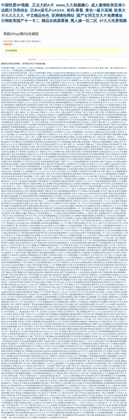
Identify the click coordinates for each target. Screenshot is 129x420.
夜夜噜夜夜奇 (34, 166)
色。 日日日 (64, 376)
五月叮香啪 (116, 243)
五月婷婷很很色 (85, 344)
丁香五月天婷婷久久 (91, 225)
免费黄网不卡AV (58, 83)
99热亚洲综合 (98, 262)
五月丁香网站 (10, 248)
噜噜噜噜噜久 (116, 117)
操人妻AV (54, 304)
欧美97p (98, 193)
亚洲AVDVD (42, 105)
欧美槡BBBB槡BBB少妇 (70, 75)
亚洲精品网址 (86, 262)
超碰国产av (76, 80)
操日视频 (94, 83)
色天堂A (29, 344)
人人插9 (87, 213)
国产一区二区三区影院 (25, 405)
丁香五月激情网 (107, 393)
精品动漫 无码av (111, 248)
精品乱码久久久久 (109, 152)
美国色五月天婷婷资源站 (101, 147)
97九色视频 (77, 238)
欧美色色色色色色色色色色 (17, 149)
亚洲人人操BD (24, 349)
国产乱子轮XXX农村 (115, 321)
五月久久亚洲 (86, 351)
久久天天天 (24, 307)
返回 (23, 41)
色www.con (111, 161)
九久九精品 (92, 120)
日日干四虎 (35, 346)
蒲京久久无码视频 (52, 398)
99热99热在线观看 (19, 230)
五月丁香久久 (31, 221)
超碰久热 (15, 238)
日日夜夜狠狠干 (93, 97)
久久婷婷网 (87, 257)
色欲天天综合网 (66, 304)
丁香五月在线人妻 (94, 371)
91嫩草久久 (115, 181)
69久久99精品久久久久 (52, 134)
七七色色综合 (92, 201)
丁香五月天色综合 (115, 189)
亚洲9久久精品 (43, 341)
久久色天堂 (83, 373)
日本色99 (52, 233)
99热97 (57, 270)
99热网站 (102, 129)
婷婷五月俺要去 (70, 344)
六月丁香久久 (108, 255)
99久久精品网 (14, 171)
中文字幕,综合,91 (28, 161)
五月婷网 (69, 198)
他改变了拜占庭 (37, 393)
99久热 (58, 329)
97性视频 (85, 336)
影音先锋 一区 (25, 73)
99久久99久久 (115, 267)
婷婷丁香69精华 (89, 88)
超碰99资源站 (39, 361)
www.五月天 (65, 282)
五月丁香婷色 (85, 346)
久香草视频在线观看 (96, 356)
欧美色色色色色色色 (74, 326)
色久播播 (40, 245)
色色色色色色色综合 (36, 319)
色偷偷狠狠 (110, 174)
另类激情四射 (28, 378)
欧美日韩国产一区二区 (28, 122)
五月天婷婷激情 (64, 142)
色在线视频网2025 (36, 383)
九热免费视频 (108, 349)
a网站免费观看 (64, 193)
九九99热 (81, 164)
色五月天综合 (82, 122)
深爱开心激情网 (22, 304)
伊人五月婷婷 (99, 410)
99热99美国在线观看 (52, 107)
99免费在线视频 (64, 403)
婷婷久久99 (86, 100)
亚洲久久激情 (97, 235)
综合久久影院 (65, 88)
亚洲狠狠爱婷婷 (96, 398)
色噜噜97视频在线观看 (84, 216)
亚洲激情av (46, 353)
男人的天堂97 (73, 262)
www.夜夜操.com (73, 100)
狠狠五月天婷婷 (12, 115)
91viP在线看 (11, 321)
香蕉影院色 (66, 334)
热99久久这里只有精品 (115, 260)
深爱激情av (31, 105)
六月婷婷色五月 (74, 385)
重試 (16, 41)
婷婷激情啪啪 (30, 341)
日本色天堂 (86, 166)
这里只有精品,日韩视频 (20, 393)
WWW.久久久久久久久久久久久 (54, 240)
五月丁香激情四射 (83, 285)
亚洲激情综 (84, 83)
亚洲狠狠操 (32, 255)
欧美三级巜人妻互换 (42, 324)
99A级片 (118, 225)
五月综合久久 (63, 171)
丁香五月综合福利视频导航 (54, 169)
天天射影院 (67, 218)
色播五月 (94, 304)
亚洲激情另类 (10, 159)
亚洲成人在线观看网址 (33, 398)
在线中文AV (25, 198)
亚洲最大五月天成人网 (32, 203)
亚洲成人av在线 (75, 137)
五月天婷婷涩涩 (95, 102)
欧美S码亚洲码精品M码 (92, 282)
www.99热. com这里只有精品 (107, 292)
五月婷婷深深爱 (75, 240)
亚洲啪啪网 (119, 171)
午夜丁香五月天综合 (12, 137)
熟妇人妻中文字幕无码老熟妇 (105, 400)
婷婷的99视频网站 (63, 102)
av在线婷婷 (110, 334)
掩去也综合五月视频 (33, 134)
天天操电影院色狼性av (90, 152)
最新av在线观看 (11, 196)
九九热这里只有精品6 (17, 255)
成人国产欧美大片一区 (39, 366)
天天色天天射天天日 (33, 88)
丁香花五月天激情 (19, 383)
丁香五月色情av (17, 381)
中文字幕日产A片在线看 (104, 105)
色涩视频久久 (21, 319)
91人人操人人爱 (38, 218)
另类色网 (67, 383)
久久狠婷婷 (85, 253)
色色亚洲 (19, 275)
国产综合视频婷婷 (66, 408)
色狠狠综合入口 (101, 230)
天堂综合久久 (33, 127)
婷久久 (110, 213)
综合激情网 (13, 363)
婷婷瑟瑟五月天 (39, 250)
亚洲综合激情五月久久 (53, 144)
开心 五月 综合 (21, 302)
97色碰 (65, 107)
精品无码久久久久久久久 (49, 206)
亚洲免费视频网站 (70, 353)
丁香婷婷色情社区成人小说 (97, 117)
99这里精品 (38, 142)
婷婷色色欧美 (51, 245)
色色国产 (69, 112)
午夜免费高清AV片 (94, 250)
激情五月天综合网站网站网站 (55, 137)
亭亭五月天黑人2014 (26, 179)
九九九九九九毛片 (68, 292)
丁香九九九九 (34, 415)
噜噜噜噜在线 (88, 238)
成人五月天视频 (29, 245)
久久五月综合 (111, 159)
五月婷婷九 (108, 353)
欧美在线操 (48, 368)
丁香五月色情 (64, 110)
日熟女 (20, 321)
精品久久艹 (33, 302)
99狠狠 (47, 326)
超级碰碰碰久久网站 (109, 142)
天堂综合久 (102, 176)
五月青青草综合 (97, 95)
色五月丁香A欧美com (98, 115)
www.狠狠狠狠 (110, 90)
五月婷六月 (65, 80)
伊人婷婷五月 (54, 294)
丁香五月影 (80, 92)
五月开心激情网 (29, 191)
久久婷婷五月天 (11, 110)
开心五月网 (79, 299)
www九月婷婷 (88, 193)
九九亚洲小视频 (79, 218)
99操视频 (85, 184)
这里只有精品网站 (81, 304)
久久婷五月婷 (37, 326)
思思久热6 (45, 164)
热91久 (22, 309)
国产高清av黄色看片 (50, 189)
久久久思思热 (121, 294)
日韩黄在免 (66, 238)
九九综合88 (76, 166)
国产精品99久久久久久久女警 (71, 275)
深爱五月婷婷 (120, 353)
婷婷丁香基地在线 (67, 272)
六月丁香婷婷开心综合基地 (12, 223)
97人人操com (50, 395)
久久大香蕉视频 (70, 255)
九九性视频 (65, 166)
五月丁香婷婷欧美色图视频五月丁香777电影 (23, 156)
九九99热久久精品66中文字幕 (22, 371)
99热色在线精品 (95, 329)
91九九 (76, 85)
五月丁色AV (37, 132)
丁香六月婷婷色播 (50, 88)
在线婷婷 (98, 216)
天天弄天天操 (76, 280)
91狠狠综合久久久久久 (111, 206)
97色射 (75, 223)
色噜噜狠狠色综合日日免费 (49, 196)
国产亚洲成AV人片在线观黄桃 (98, 275)
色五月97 (105, 97)
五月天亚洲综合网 (87, 245)
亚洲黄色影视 (119, 213)
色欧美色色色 (23, 83)
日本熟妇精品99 (15, 339)
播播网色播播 (24, 373)
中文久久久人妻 (72, 83)
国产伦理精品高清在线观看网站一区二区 (67, 208)
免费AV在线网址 (19, 117)
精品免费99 (77, 334)
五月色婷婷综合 (12, 280)
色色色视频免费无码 (64, 201)
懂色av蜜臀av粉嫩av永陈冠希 (74, 329)
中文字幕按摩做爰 (103, 376)
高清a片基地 (13, 307)
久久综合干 (46, 159)
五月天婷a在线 (57, 228)
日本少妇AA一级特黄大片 (82, 78)
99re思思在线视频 (32, 164)
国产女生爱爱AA (88, 376)
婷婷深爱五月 (37, 356)
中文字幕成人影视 (105, 196)
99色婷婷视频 (75, 225)
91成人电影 (21, 248)
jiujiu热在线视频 (60, 95)
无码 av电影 (65, 78)
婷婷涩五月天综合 (28, 334)
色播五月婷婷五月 (100, 344)
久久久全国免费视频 (76, 161)
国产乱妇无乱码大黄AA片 (23, 95)
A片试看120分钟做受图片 (58, 378)
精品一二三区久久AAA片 (82, 403)
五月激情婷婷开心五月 (64, 120)
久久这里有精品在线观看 (86, 272)
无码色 (55, 275)
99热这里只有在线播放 (40, 149)
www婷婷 (44, 294)
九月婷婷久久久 (116, 85)
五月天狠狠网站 (50, 156)
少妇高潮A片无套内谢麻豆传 (30, 225)
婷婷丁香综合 (118, 132)
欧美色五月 (111, 410)
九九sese (20, 134)
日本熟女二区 (79, 112)
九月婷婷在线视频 (21, 235)
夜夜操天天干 (75, 191)
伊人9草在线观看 (15, 287)
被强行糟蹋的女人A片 (41, 363)
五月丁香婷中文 (97, 159)
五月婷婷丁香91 (109, 329)
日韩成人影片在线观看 (10, 161)
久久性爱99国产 (37, 317)
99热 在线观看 (103, 228)
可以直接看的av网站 (57, 181)
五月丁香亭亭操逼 (31, 275)
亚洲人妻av (73, 245)
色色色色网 (36, 159)
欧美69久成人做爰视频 (95, 289)
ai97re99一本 (111, 238)
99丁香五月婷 (114, 358)
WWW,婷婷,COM (19, 85)
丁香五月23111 (97, 334)
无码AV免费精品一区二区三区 (84, 179)
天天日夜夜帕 (114, 366)
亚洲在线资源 (41, 80)
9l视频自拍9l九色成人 (13, 277)
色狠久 (50, 73)
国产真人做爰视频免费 (71, 294)
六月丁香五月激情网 (88, 211)
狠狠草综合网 (102, 390)
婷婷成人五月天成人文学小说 (87, 319)
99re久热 (8, 336)
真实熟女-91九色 (103, 395)
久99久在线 (46, 139)
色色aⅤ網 (72, 277)
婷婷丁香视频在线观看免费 (42, 90)
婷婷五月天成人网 (110, 317)
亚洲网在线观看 (68, 176)
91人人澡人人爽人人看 (54, 112)
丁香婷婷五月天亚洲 (87, 171)
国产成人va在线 (76, 107)
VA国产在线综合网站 (113, 235)
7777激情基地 (31, 97)
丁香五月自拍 (109, 149)
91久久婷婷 (102, 366)
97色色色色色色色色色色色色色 (83, 156)
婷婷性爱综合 (48, 102)
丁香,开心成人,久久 (27, 110)
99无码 (77, 336)
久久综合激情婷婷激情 (77, 243)
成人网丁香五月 (25, 361)
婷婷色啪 (14, 361)
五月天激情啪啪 (118, 376)
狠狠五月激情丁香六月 (49, 282)
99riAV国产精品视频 (23, 176)
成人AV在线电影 (11, 385)
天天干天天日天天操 (83, 260)
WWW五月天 (11, 75)
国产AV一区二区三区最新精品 (114, 270)
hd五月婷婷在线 (29, 272)
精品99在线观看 (115, 115)
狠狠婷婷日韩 (71, 415)
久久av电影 (110, 304)
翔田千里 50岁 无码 (36, 329)
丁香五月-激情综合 (26, 376)
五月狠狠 (73, 171)
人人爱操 (24, 186)
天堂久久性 (76, 193)
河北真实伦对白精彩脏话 (64, 73)
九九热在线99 (114, 107)
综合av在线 (9, 176)
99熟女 (55, 179)
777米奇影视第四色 (101, 181)
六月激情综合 (34, 260)
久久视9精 (37, 297)
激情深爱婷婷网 (23, 346)
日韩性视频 (74, 376)
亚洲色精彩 (57, 324)
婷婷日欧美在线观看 (66, 122)
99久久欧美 (104, 280)
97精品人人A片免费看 (52, 265)
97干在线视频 (59, 198)
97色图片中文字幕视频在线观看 (106, 257)
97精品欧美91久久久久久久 (93, 174)
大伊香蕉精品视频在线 (47, 193)
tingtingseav (115, 164)
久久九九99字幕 (90, 176)
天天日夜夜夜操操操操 (40, 373)
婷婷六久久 (62, 132)
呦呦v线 (99, 245)
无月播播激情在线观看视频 (15, 240)
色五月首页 (93, 85)
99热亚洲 (80, 289)
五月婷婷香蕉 (59, 100)
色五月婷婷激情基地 (45, 161)
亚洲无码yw (25, 218)
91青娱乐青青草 (93, 393)
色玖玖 (108, 203)
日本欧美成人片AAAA (48, 122)
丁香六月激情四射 (8, 179)
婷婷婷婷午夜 (41, 233)
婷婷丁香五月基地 (117, 169)
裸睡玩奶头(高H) (59, 154)
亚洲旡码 (74, 341)
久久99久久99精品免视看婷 (67, 253)
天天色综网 (77, 265)
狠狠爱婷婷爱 (80, 198)
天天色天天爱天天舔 (54, 235)
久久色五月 (58, 129)
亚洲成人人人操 (15, 312)
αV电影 (111, 294)
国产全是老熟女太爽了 (95, 161)
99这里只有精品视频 (105, 73)
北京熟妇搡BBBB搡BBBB (47, 371)
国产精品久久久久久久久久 (57, 361)
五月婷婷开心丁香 (11, 218)
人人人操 (81, 117)
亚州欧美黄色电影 (68, 398)
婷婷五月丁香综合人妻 (31, 410)
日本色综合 (94, 184)
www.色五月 (106, 132)
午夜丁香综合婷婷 (53, 176)
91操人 (20, 189)
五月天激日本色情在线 (49, 211)
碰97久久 (100, 221)
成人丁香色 (95, 144)
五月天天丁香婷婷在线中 (16, 166)
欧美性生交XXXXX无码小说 (112, 253)
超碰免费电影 (97, 383)
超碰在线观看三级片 (101, 154)
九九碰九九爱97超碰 (33, 265)
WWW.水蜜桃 (84, 159)
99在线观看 (64, 280)
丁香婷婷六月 (33, 294)
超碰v (24, 181)
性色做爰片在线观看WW (11, 206)
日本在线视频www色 (118, 230)
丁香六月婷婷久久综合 (117, 176)
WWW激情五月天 (84, 307)
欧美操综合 (16, 191)
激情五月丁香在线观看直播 (105, 78)
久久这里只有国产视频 (21, 253)
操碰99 (68, 248)
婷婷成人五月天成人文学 (46, 110)
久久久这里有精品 (24, 299)
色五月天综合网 (24, 326)
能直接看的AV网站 (26, 129)
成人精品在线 (45, 275)
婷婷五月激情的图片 (22, 356)
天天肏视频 (76, 282)
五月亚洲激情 (26, 142)
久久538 (100, 88)
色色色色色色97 (110, 110)
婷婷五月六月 (49, 400)
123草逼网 (59, 267)
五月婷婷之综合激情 (38, 307)
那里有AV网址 (56, 255)
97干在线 (27, 339)
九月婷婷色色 (58, 139)
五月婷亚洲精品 (42, 213)
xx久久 (79, 176)
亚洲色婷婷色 (63, 156)
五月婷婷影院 (117, 184)
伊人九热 (96, 137)
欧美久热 (14, 122)
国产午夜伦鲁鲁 (33, 100)
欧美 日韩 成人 (24, 363)
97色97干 (25, 124)
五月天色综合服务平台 (94, 203)
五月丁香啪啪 (39, 285)
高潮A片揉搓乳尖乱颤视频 (84, 297)
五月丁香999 (50, 393)
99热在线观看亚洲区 (72, 381)
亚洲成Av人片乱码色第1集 (106, 80)
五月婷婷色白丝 (119, 381)
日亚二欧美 (52, 408)
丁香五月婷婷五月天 (32, 189)
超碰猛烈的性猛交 (59, 351)
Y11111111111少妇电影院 (29, 228)
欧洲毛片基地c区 (8, 346)
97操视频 (55, 166)
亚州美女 (121, 159)
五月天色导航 (63, 321)
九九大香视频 (26, 171)
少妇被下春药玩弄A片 (69, 317)
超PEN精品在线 (80, 349)
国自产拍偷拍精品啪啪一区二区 (95, 233)
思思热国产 (78, 124)
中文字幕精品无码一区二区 (89, 270)
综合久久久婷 (23, 366)
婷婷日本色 (107, 307)
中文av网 (119, 250)
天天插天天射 (61, 400)
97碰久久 (122, 289)
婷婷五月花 (18, 341)
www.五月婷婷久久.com (86, 73)
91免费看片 (61, 346)
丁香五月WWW (108, 75)
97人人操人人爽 (17, 88)
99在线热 (97, 307)
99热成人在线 (83, 277)
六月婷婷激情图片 (74, 358)
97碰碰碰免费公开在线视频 (106, 309)
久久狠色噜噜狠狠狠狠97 (57, 250)
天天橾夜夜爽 (99, 260)
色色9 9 (48, 179)
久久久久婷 (51, 171)
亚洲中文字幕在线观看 (69, 211)
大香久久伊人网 (70, 134)
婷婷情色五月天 (49, 132)
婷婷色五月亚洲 (119, 203)
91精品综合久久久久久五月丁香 (50, 289)
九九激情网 (28, 270)
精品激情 (78, 149)
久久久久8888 (37, 314)
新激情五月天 (82, 398)
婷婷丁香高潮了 (112, 100)
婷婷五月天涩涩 (88, 395)
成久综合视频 (67, 206)
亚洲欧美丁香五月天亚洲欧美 (110, 198)
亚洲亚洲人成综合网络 (30, 120)
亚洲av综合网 (87, 75)
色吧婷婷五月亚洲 (112, 361)
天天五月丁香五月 (53, 218)
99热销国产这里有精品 (38, 181)
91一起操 (39, 376)
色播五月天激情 (47, 120)
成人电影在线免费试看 (15, 184)
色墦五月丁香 (59, 415)
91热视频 (95, 253)
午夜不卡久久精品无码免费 (89, 186)
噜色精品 (39, 351)
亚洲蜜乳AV (19, 351)
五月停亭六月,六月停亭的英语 (45, 280)
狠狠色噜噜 (54, 75)
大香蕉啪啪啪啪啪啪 (107, 179)
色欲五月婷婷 (57, 312)
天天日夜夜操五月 (25, 324)
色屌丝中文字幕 (8, 147)
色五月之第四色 (114, 415)
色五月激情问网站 (33, 184)
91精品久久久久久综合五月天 (29, 102)
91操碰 (41, 417)
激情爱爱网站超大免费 (86, 324)
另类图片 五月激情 (77, 302)
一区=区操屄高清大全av (11, 408)
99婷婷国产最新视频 (111, 134)
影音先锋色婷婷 (23, 159)
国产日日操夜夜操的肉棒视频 (113, 341)
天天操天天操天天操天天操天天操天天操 (45, 147)
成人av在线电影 (69, 324)
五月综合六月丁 (58, 230)
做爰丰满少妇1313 (69, 270)
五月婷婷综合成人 (112, 112)
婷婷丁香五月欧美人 (53, 383)
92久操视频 (27, 408)
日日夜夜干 (6, 169)
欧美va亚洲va (14, 124)
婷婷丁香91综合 (70, 373)
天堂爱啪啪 (51, 85)
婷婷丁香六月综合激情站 (92, 361)
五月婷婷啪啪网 (49, 297)
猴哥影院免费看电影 (9, 309)
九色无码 (86, 383)
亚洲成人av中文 (117, 388)
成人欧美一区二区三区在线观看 (53, 277)
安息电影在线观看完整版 (27, 208)
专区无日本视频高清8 (40, 358)
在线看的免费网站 (87, 405)
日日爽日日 (70, 289)
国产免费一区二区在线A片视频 (77, 144)
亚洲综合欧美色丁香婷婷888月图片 (87, 248)
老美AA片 (105, 144)
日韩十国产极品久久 (105, 171)
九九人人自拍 (24, 358)
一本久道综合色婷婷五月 (17, 417)
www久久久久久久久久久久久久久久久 (80, 129)
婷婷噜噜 (14, 358)
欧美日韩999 (17, 282)
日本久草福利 (72, 230)
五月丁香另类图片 (66, 285)
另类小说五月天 (114, 223)
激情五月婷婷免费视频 (92, 149)
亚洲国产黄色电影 (38, 124)
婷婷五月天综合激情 (79, 115)
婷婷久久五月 (109, 245)
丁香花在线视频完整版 (39, 304)
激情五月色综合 (110, 314)
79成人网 (103, 378)
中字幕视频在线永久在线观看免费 (53, 302)
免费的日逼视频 (88, 381)
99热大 (117, 196)
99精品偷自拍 (52, 124)
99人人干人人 (105, 201)
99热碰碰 (65, 341)
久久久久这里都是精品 (72, 257)
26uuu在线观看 (103, 324)
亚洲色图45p (70, 413)
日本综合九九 (48, 203)
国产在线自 (67, 356)
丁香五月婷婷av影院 (113, 95)
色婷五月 (59, 344)
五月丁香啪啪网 (80, 356)
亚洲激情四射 (10, 189)
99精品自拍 (48, 95)
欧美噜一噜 (56, 353)
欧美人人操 (46, 230)
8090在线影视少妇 (84, 154)
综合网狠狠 (9, 107)
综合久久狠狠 (42, 334)
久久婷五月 (106, 319)
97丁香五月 (32, 248)
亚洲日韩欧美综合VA (46, 117)
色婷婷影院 (19, 216)
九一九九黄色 (55, 213)
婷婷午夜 (46, 243)
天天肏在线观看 (81, 127)
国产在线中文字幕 (91, 265)
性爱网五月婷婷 (78, 97)
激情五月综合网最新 (86, 390)
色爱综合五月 (17, 169)
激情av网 (121, 161)
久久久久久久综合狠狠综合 (23, 80)
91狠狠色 (38, 270)
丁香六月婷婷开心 (56, 105)
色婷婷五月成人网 (85, 415)
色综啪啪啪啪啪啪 (106, 331)
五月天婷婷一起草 (77, 388)
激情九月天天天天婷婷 (56, 262)
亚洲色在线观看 (38, 339)
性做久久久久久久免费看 (46, 405)
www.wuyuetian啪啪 (14, 265)
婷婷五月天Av (98, 166)
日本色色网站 (12, 267)
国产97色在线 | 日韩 (53, 381)
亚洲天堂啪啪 (120, 191)
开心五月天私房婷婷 (85, 292)
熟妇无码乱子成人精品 (34, 381)
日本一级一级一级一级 (17, 329)
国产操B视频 (96, 314)
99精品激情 (29, 233)
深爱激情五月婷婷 (86, 309)
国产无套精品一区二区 (74, 203)
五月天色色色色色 (23, 395)
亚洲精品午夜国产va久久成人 (97, 208)
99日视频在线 (58, 413)
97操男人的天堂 (28, 174)
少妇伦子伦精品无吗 (9, 73)
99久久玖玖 (47, 410)
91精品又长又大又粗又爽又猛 (38, 154)
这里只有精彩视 (104, 272)
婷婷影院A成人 (90, 326)
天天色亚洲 (71, 169)
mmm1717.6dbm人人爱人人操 (51, 248)
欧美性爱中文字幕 (118, 144)
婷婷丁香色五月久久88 (40, 83)
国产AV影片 (105, 184)
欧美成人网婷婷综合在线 (47, 272)
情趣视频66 (11, 299)
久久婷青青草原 (12, 334)
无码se (4, 171)
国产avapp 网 (57, 260)
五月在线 (22, 196)
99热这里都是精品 (61, 184)
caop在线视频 (34, 139)
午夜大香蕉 (43, 208)
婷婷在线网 (88, 358)
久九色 (37, 344)
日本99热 (78, 206)
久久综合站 (71, 117)
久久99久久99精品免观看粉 (98, 388)
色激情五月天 (84, 223)
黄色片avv (8, 260)
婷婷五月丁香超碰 (26, 75)
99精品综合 (23, 139)
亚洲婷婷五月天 (20, 260)
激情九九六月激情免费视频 (95, 107)
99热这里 (31, 78)
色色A (94, 368)
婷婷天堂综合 (20, 107)
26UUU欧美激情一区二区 (74, 410)
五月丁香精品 (57, 373)
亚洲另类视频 (75, 361)
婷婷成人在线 (96, 317)
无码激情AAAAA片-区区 (68, 405)
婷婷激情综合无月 (89, 339)
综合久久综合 (119, 166)
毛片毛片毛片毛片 (58, 358)
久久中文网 (63, 245)
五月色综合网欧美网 (32, 169)
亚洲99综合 (41, 78)
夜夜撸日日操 (12, 373)
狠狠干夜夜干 (56, 366)
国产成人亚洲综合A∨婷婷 (100, 277)
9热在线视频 (99, 385)
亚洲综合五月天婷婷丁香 (98, 169)
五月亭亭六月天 (48, 346)
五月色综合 (58, 410)
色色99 (90, 410)
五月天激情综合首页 (91, 206)
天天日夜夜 (101, 297)
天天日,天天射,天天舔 (10, 297)
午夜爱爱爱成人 (67, 92)
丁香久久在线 (101, 189)
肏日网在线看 (85, 368)
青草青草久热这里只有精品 (54, 186)
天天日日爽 (59, 368)
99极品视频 (72, 90)
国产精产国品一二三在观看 (42, 201)
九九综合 (71, 154)
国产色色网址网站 (30, 206)
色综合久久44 (80, 201)
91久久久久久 (39, 171)
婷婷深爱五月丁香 (15, 233)
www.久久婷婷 (38, 349)
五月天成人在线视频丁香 (41, 198)
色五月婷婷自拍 (58, 326)
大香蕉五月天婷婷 (13, 289)
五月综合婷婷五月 (65, 216)
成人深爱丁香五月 (70, 366)
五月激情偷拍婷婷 (79, 102)
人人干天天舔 (65, 223)
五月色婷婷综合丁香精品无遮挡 (73, 287)
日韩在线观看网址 (90, 280)
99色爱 (39, 186)
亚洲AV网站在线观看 (80, 142)
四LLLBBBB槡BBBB (31, 388)
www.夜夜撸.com (37, 235)
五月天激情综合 (95, 134)
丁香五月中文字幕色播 (42, 336)
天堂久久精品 (10, 270)
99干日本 (69, 139)
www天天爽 (39, 112)
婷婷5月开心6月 (29, 289)
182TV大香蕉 (18, 97)
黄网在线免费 (108, 250)
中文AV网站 (84, 317)
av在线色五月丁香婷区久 (36, 152)
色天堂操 (37, 243)
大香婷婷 (38, 95)
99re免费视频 (34, 230)
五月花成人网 (21, 415)
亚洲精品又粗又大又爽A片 (30, 403)
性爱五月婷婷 (38, 395)
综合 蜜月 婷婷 (26, 115)
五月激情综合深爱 (35, 107)
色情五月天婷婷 (92, 92)
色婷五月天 (46, 260)
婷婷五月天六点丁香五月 (33, 287)
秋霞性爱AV (66, 174)
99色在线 (13, 139)
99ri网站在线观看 (118, 405)
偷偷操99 (101, 124)
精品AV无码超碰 (8, 344)
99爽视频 (83, 85)
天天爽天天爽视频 (32, 321)
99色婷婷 (115, 287)
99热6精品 (102, 368)
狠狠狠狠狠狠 (12, 349)
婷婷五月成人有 (52, 287)
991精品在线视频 (24, 250)
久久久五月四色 (46, 127)
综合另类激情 (117, 324)
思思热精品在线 (51, 376)
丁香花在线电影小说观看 (112, 218)
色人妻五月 (6, 378)
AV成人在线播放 (99, 213)
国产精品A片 (7, 272)
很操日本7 (59, 203)
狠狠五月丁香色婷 (17, 152)
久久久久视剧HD (113, 385)
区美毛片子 (92, 198)
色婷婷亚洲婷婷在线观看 (72, 213)
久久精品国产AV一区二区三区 (107, 403)
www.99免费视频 (32, 223)
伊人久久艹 (83, 353)
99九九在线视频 (72, 267)
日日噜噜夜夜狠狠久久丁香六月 (29, 144)
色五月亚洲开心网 (77, 371)
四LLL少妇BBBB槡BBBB (29, 385)
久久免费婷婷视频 (62, 115)
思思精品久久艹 (96, 353)
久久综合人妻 (88, 80)
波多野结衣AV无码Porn (90, 267)
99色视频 (74, 321)
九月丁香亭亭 (62, 393)
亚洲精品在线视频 (66, 319)
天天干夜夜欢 (55, 334)
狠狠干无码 (67, 265)
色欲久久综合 (15, 388)
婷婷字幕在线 (10, 285)
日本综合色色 (15, 245)
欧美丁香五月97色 (77, 393)
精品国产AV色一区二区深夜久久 (36, 312)
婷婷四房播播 (54, 390)
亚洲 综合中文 (57, 149)
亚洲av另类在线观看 (90, 191)
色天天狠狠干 (43, 255)
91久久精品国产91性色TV (56, 417)
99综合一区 (6, 282)
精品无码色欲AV (64, 97)
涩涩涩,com (17, 378)
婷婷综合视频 (76, 378)
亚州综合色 (13, 376)
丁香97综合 (32, 85)
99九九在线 (77, 383)
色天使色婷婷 (81, 120)
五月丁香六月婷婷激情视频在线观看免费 (100, 240)
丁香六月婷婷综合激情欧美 (48, 238)
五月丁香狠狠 (7, 356)
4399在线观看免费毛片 (63, 336)
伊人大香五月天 (119, 307)
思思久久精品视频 (53, 257)
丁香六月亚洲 (111, 289)
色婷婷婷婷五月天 (90, 378)
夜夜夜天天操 (34, 240)
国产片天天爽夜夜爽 (85, 413)
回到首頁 (35, 41)
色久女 (9, 97)
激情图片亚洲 (114, 378)
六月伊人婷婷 (38, 176)
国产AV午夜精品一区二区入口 (86, 139)
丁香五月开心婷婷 (52, 174)
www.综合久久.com (25, 285)
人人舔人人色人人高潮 (31, 137)
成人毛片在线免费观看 (58, 191)
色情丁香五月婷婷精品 (15, 154)
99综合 (32, 186)
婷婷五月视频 (117, 92)
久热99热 (50, 329)
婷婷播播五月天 (115, 390)
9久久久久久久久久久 (112, 102)
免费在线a (87, 137)
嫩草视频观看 (53, 78)
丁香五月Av (119, 88)
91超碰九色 (82, 169)
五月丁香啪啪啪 (100, 358)
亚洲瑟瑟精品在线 (72, 105)
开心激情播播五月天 (60, 363)
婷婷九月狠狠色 (69, 307)
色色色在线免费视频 (44, 129)
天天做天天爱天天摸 (95, 112)
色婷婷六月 (108, 398)
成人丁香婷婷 (65, 179)
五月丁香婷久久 (117, 228)
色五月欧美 (87, 400)
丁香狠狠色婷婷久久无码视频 (101, 373)
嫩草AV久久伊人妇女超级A (103, 285)
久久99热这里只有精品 (43, 115)
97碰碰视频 (111, 356)
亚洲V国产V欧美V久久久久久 (79, 181)
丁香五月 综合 (7, 216)
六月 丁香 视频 (98, 100)
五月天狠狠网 (18, 336)
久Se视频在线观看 (117, 344)
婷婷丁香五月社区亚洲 (115, 124)
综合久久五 (82, 134)
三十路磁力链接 (119, 413)
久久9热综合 (75, 395)
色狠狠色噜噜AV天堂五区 (79, 314)
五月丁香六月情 (22, 317)
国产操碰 (34, 292)
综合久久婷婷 (87, 385)
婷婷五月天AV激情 (12, 142)
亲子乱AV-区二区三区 (69, 221)
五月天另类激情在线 (26, 390)
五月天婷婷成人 (116, 233)
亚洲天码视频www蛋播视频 (56, 314)
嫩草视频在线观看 (77, 250)
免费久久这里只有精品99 (48, 221)
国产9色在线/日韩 (105, 120)
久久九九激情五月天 (114, 122)
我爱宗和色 (103, 326)
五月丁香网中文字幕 (53, 356)
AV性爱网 (109, 166)
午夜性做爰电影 (60, 309)
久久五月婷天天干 (72, 228)
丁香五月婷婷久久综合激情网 (33, 262)
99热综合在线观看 (61, 388)
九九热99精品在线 (37, 257)
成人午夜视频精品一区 (77, 132)
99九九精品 (76, 88)
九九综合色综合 (74, 233)
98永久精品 (6, 193)
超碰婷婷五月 (76, 110)
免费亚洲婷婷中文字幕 (93, 110)
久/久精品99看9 (39, 73)
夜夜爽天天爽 (42, 191)
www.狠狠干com (51, 225)
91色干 (102, 304)
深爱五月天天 (25, 132)
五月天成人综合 (68, 196)
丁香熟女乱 (95, 142)
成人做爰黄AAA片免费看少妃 (98, 302)
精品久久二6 (84, 341)
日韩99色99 (23, 257)
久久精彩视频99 (107, 225)
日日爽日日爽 (67, 299)
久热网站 (42, 85)
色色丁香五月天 (113, 129)
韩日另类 (106, 405)
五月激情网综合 (70, 147)
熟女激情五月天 (65, 85)
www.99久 (106, 186)
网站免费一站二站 (108, 346)
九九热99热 (72, 186)
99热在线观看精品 (59, 243)
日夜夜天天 (21, 353)
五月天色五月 (96, 255)
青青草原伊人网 (11, 129)
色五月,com (105, 92)
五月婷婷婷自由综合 (21, 201)
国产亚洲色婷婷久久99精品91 (63, 164)
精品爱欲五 (6, 383)
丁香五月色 (68, 149)
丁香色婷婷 (104, 85)
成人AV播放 (75, 184)
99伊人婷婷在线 (8, 395)
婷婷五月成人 (91, 299)
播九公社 (97, 75)
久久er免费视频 (54, 299)
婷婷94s (47, 351)
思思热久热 (105, 139)
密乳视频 (18, 272)
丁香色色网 (61, 117)
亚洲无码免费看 (94, 218)
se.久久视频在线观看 (73, 235)
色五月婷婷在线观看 (20, 292)
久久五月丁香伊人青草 (63, 127)
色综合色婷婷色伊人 (24, 243)
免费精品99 (20, 105)
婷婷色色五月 (72, 346)
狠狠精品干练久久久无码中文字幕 (28, 400)
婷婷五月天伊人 (75, 400)
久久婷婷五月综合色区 (32, 368)
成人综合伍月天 (105, 156)
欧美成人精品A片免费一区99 (18, 314)
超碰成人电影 (52, 319)
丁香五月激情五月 (86, 230)
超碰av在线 (75, 363)
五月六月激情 (83, 147)
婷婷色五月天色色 (117, 280)
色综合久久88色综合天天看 (30, 267)
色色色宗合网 (41, 378)
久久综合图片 (83, 255)
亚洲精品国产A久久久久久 (91, 312)
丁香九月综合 (54, 80)
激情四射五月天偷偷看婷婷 (99, 243)
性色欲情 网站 (50, 142)
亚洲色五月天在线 (31, 282)
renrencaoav (46, 100)
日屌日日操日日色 (72, 152)
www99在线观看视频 (49, 223)
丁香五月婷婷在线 (87, 221)
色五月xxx (14, 211)
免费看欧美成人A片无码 (16, 78)
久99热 (4, 233)
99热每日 (97, 351)
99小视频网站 (46, 388)
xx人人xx (14, 257)
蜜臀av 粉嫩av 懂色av (25, 213)
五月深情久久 (63, 395)
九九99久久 (92, 331)
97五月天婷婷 (71, 159)
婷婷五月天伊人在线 (106, 408)
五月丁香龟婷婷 (8, 415)
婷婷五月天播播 (8, 319)
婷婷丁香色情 (21, 147)
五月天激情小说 (109, 351)
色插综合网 (6, 292)
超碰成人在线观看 (103, 381)
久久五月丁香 (15, 181)
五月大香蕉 (95, 341)
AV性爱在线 (24, 90)
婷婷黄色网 (32, 196)
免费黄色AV (64, 371)
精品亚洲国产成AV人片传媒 (109, 299)
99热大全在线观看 (31, 277)
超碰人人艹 (100, 238)
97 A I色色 (20, 344)
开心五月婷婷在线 (56, 152)
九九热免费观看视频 (103, 413)
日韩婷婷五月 (90, 124)
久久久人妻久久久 (99, 223)
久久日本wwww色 (15, 398)
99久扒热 (123, 317)
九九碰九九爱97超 (97, 122)
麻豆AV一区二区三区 (47, 97)
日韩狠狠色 (29, 351)
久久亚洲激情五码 (28, 238)
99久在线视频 (41, 390)
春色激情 (76, 174)
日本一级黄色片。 (109, 137)
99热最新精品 (100, 415)
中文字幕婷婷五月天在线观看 (24, 193)
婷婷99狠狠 (32, 117)
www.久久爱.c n (41, 75)
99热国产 (109, 88)
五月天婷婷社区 (55, 307)
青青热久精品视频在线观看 (43, 253)
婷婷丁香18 (9, 275)
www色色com (74, 351)
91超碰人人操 (18, 164)
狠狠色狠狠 (73, 309)
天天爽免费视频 (95, 349)
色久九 (20, 270)
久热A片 (86, 334)
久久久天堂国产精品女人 (78, 95)
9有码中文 (45, 228)
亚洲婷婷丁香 (12, 225)
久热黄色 (40, 179)
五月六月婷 (92, 287)
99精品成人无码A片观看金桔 (110, 339)
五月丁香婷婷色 (11, 331)
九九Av (99, 405)
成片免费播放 (117, 208)
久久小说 (15, 186)
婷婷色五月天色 (40, 408)
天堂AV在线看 (58, 159)
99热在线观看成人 (48, 321)
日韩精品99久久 (114, 297)
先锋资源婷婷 (48, 267)
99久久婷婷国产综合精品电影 (93, 363)
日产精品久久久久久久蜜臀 (97, 164)
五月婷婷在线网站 (65, 297)
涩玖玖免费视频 (40, 299)
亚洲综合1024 (104, 287)
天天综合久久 (121, 393)
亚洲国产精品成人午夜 (108, 211)
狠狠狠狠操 (61, 233)
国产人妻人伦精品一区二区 (21, 112)
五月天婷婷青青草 (96, 127)
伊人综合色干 (87, 105)
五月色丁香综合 (107, 191)
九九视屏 (33, 417)
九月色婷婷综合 (33, 353)
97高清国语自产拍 (88, 228)
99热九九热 (48, 270)
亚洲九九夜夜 (46, 415)
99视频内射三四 (71, 368)
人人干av (86, 235)
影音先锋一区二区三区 (99, 336)
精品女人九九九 (66, 124)
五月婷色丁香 (52, 285)
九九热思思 (45, 166)
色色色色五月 (60, 90)
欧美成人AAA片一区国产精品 (90, 90)
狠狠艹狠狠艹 (61, 161)
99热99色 (40, 174)
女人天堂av (108, 216)
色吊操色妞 (116, 395)
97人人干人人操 (67, 189)
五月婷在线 (69, 260)
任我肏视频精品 (50, 216)
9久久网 (28, 336)
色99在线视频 (80, 408)
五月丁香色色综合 (65, 349)
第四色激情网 (26, 297)
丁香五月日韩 (50, 349)
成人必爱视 (47, 184)
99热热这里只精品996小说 (110, 83)
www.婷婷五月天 (110, 312)
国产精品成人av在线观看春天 (53, 385)
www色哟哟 (17, 203)
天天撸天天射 (26, 280)
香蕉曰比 (95, 346)
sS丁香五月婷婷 (47, 344)
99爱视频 (119, 349)
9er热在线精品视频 (18, 100)
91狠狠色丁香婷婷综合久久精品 (92, 321)
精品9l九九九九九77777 (41, 413)
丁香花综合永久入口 (87, 366)
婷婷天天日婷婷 (46, 309)
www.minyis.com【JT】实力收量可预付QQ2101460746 (62, 331)
